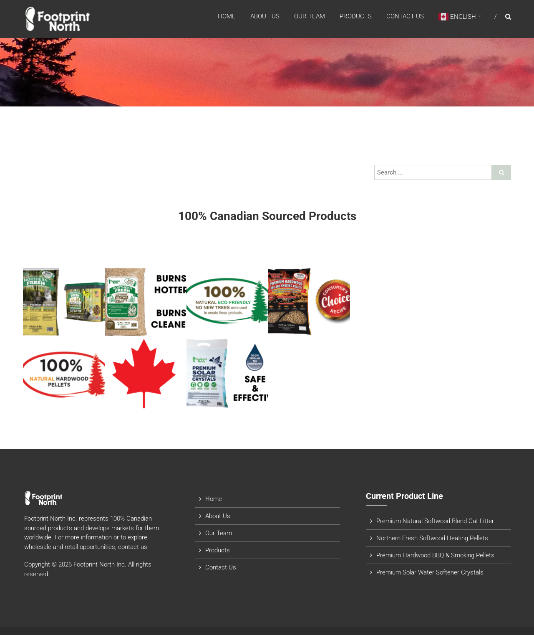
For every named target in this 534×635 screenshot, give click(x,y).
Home (227, 16)
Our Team (309, 16)
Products (356, 16)
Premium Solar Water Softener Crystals (430, 572)
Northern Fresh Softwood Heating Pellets (432, 538)
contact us (132, 547)
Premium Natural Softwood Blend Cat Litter (435, 521)
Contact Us (405, 16)
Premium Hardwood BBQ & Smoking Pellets (435, 555)
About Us (265, 16)
